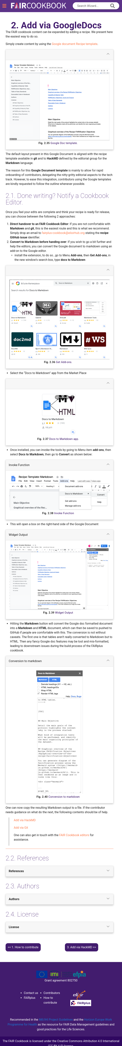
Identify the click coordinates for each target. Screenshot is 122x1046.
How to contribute (25, 947)
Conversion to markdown (59, 660)
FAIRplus (29, 998)
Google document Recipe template (74, 44)
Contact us (31, 993)
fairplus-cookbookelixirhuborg (63, 233)
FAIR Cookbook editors (74, 835)
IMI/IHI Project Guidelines (56, 1019)
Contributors (52, 993)
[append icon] (112, 6)
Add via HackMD (79, 947)
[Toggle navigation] (4, 6)
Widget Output (59, 534)
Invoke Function (59, 464)
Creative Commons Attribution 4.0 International (88, 1041)
